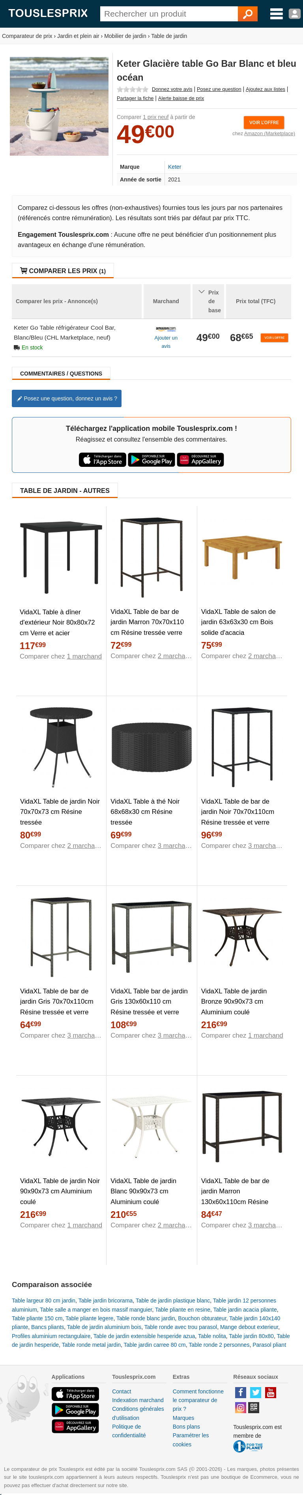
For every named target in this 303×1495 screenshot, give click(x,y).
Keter (174, 167)
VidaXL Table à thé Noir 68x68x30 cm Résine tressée (145, 812)
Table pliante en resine (182, 1309)
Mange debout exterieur (249, 1327)
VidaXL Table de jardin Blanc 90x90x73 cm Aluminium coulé (143, 1191)
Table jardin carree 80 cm (155, 1345)
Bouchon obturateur (202, 1318)
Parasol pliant (269, 1345)
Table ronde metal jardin (91, 1345)
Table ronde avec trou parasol (180, 1327)
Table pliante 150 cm (37, 1318)
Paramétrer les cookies (191, 1439)
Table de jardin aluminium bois (104, 1327)
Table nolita (212, 1336)
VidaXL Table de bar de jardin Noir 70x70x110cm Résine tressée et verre (238, 812)
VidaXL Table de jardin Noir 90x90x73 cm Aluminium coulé (60, 1191)
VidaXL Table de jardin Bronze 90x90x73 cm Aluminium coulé (234, 1001)
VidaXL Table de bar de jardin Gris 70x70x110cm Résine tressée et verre (57, 1001)
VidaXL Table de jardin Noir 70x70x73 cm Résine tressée (60, 812)
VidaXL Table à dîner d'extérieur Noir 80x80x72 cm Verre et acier (57, 622)
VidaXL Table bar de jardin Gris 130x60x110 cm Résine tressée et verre (149, 1001)
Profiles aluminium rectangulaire (51, 1336)
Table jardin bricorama (106, 1300)
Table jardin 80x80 (251, 1336)
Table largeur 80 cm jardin (43, 1300)
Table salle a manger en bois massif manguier (96, 1309)
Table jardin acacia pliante (245, 1309)
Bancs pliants (47, 1327)
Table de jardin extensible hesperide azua (144, 1336)
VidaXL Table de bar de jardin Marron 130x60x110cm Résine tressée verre (235, 1197)
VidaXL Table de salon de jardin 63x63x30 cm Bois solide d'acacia (238, 622)
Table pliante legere (89, 1318)
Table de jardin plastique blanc (173, 1300)
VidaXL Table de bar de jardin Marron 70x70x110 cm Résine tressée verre (147, 622)
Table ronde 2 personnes (219, 1345)
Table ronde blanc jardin (145, 1318)
